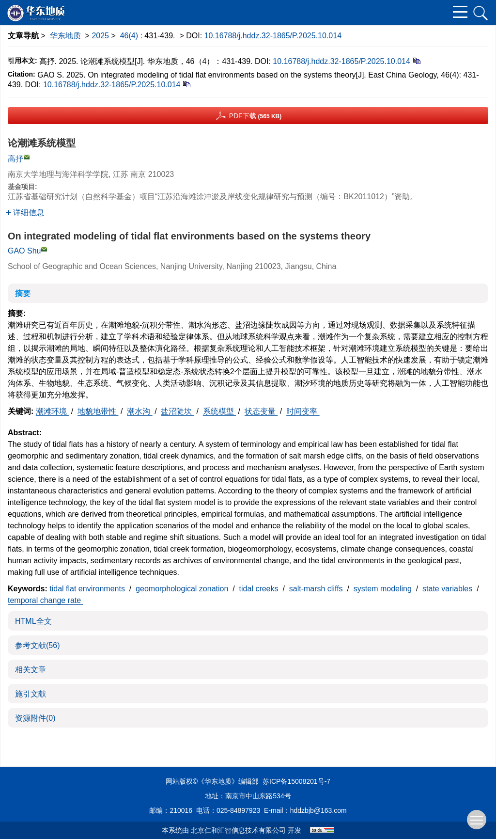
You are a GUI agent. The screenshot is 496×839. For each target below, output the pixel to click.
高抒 (15, 159)
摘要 (23, 293)
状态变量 (261, 411)
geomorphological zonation (183, 589)
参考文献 (37, 645)
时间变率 (302, 411)
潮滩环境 (52, 411)
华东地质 (65, 36)
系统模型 (219, 411)
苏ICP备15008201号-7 (296, 781)
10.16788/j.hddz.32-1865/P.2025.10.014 (273, 36)
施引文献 (30, 694)
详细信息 (25, 212)
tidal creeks (259, 589)
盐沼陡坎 (177, 411)
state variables (448, 589)
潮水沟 (139, 411)
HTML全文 (33, 621)
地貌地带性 (98, 411)
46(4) (130, 36)
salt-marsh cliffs (317, 589)
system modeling (384, 589)
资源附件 (35, 718)
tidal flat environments (88, 589)
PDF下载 (255, 116)
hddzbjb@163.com (318, 810)
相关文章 (30, 669)
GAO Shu (24, 251)
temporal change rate (45, 600)
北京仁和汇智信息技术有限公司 (238, 830)
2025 (100, 36)
